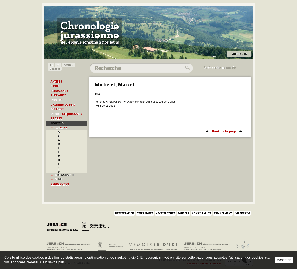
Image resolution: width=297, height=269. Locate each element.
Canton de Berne (96, 227)
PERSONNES (59, 91)
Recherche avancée (220, 68)
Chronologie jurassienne (89, 32)
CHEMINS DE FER (63, 105)
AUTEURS (61, 127)
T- (58, 64)
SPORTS (57, 118)
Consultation (201, 213)
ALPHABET (58, 95)
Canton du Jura (63, 227)
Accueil (68, 64)
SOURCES (57, 123)
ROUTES (56, 100)
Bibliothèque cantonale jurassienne (206, 246)
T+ (51, 64)
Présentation (124, 213)
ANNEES (56, 81)
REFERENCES (60, 184)
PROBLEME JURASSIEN (66, 114)
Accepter (284, 260)
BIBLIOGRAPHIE (65, 174)
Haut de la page (223, 130)
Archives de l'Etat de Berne (110, 246)
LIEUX (55, 86)
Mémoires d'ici (153, 246)
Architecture (165, 213)
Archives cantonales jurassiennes (70, 246)
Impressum (242, 213)
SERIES (59, 178)
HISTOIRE (57, 109)
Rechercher (187, 67)
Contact (55, 68)
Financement (223, 213)
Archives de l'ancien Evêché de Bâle (240, 246)
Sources (183, 213)
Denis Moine (145, 213)
